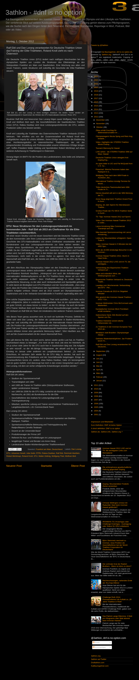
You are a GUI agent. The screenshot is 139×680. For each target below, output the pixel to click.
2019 (96, 91)
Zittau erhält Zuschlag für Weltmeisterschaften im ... (107, 131)
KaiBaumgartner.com (100, 666)
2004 (96, 411)
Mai (98, 366)
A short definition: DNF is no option (105, 428)
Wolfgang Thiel (58, 456)
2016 (96, 102)
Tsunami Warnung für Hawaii (108, 148)
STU (36, 456)
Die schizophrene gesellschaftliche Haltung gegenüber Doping (116, 468)
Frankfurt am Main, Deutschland (49, 449)
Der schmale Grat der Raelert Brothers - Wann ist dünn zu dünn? (116, 565)
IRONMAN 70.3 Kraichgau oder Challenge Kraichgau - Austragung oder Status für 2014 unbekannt (116, 524)
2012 (96, 117)
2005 (96, 407)
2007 (96, 400)
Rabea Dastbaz (48, 453)
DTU (8, 453)
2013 (96, 113)
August (99, 355)
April (98, 370)
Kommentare (99, 647)
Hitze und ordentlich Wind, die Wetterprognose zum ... (108, 275)
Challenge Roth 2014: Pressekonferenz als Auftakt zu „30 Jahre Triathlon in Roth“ (116, 599)
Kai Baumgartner (108, 52)
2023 (96, 76)
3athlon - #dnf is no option (44, 12)
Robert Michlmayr (13, 456)
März (98, 373)
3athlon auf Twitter (98, 659)
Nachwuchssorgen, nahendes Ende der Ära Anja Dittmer (117, 581)
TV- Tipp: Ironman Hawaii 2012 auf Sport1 (113, 217)
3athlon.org (106, 55)
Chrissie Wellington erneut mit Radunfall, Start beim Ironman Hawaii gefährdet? (114, 505)
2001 (96, 414)
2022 (96, 80)
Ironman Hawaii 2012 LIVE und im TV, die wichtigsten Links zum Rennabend (116, 450)
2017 (96, 98)
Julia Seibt (30, 453)
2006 (96, 403)
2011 (96, 385)
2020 (96, 87)
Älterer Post (78, 465)
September (101, 351)
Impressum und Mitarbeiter (102, 422)
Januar (99, 381)
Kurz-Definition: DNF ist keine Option (106, 425)
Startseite (46, 465)
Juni (98, 362)
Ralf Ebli (59, 453)
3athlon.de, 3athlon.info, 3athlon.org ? (107, 432)
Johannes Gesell (18, 453)
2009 (96, 393)
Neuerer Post (14, 465)
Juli (98, 359)
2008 (96, 396)
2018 (96, 95)
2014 (96, 109)
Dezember (100, 120)
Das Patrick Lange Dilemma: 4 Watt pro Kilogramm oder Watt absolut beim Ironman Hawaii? (117, 618)
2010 (96, 389)
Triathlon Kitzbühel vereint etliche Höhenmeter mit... (109, 322)
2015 (96, 106)
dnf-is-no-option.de (124, 52)
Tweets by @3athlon (99, 45)
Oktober (99, 127)
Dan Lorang (76, 449)
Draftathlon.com (97, 663)
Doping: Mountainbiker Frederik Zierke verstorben (115, 485)
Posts (96, 642)
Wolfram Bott (70, 456)
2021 (96, 84)
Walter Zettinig (45, 456)
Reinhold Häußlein (72, 453)
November (100, 123)
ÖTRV (38, 453)
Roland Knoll (27, 456)
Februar (99, 377)
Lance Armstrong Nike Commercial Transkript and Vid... (110, 227)
